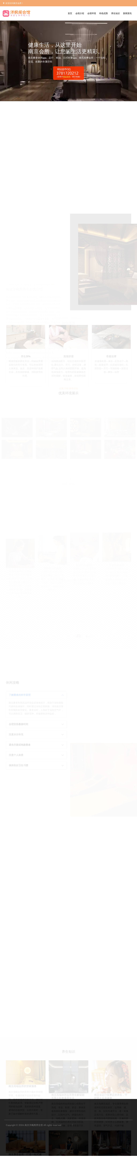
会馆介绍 (79, 13)
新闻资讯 (127, 13)
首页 (70, 13)
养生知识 (115, 13)
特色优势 (103, 13)
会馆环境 (91, 13)
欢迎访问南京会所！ (14, 3)
